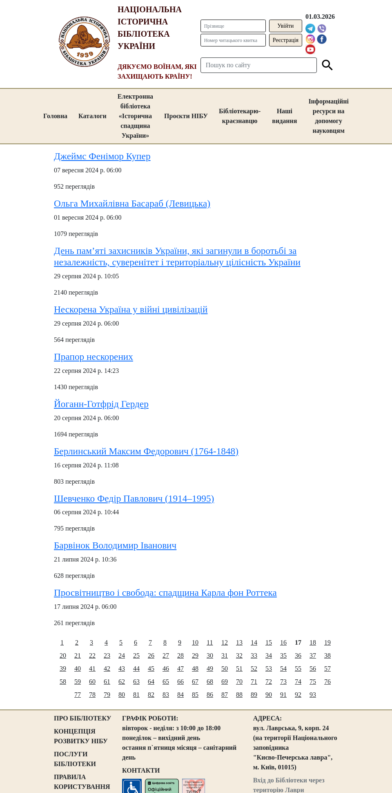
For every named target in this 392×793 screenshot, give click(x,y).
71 (254, 681)
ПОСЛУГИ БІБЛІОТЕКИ (75, 759)
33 (254, 655)
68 (210, 681)
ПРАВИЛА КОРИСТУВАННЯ (82, 781)
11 (210, 642)
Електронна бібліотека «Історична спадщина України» (135, 116)
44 (136, 668)
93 (313, 694)
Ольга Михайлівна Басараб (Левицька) (132, 203)
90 (268, 694)
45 (151, 668)
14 (254, 642)
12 (224, 642)
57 (327, 668)
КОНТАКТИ (141, 770)
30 (210, 655)
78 (92, 694)
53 (268, 668)
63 (136, 681)
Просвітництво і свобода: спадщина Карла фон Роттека (165, 592)
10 (195, 642)
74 (298, 681)
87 (224, 694)
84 (180, 694)
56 (313, 668)
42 (107, 668)
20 (63, 655)
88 (239, 694)
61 (107, 681)
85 (195, 694)
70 (239, 681)
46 (166, 668)
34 (268, 655)
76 (327, 681)
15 (268, 642)
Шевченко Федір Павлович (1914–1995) (134, 498)
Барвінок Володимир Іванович (115, 545)
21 (77, 655)
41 (92, 668)
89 (254, 694)
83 (166, 694)
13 (239, 642)
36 (298, 655)
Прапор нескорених (93, 356)
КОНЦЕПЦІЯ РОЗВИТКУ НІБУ (81, 736)
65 (166, 681)
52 (254, 668)
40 (77, 668)
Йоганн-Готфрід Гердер (101, 404)
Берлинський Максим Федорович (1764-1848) (146, 451)
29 (195, 655)
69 (224, 681)
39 (63, 668)
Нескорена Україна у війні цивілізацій (130, 309)
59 (77, 681)
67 (195, 681)
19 (327, 642)
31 (224, 655)
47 (180, 668)
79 (107, 694)
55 (298, 668)
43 (121, 668)
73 (283, 681)
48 (195, 668)
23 (107, 655)
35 (283, 655)
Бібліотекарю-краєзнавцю (240, 116)
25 (136, 655)
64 (151, 681)
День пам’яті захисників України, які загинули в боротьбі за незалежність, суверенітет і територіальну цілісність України (177, 256)
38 (327, 655)
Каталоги (92, 115)
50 (224, 668)
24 (121, 655)
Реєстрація (285, 40)
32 (239, 655)
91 (283, 694)
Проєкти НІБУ (186, 115)
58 (63, 681)
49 (210, 668)
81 (136, 694)
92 (298, 694)
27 (166, 655)
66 (180, 681)
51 (239, 668)
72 (268, 681)
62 (121, 681)
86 (210, 694)
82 (151, 694)
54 (283, 668)
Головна (55, 115)
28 (180, 655)
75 (313, 681)
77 (77, 694)
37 (313, 655)
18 (313, 642)
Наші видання (284, 116)
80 (121, 694)
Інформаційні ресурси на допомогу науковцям (328, 116)
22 (92, 655)
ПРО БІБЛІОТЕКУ (82, 718)
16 (283, 642)
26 (151, 655)
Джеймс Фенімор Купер (102, 156)
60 (92, 681)
